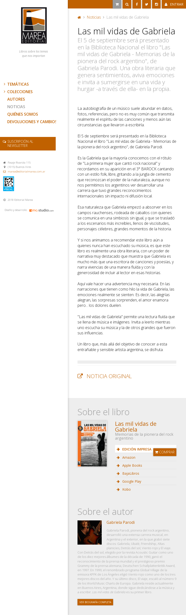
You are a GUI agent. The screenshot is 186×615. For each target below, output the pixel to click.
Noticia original (109, 376)
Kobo (126, 489)
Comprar (165, 452)
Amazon (128, 457)
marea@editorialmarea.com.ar (26, 171)
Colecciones (18, 92)
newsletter (20, 143)
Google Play (131, 481)
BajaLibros (130, 473)
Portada (79, 17)
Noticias (16, 107)
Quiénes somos (22, 114)
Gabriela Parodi (121, 522)
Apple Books (131, 465)
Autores (16, 99)
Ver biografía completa (95, 602)
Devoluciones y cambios (32, 122)
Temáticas (16, 84)
